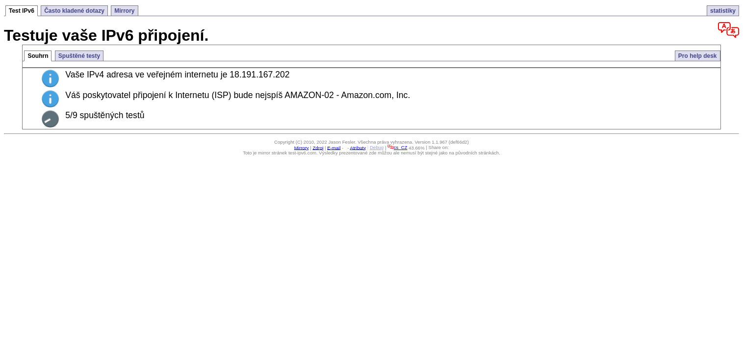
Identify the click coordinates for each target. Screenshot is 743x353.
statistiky (723, 10)
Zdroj (317, 147)
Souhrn (37, 55)
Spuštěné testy (79, 55)
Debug (377, 147)
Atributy (358, 147)
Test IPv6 (21, 10)
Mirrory (124, 10)
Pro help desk (697, 55)
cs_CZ (397, 147)
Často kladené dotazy (74, 10)
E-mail (333, 147)
